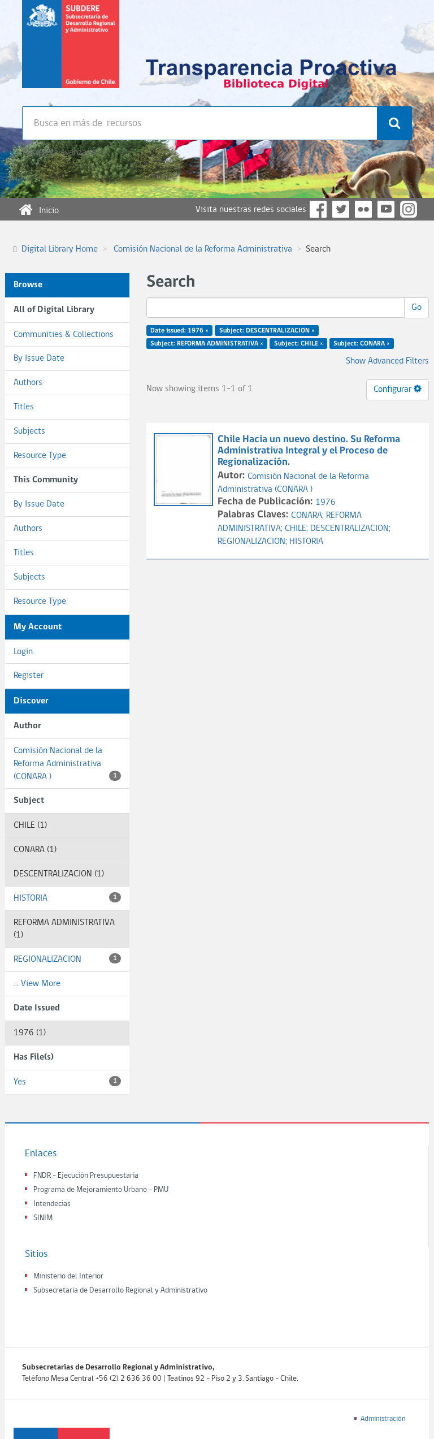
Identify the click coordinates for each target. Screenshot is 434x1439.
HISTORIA (67, 897)
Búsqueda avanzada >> (64, 152)
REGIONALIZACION (67, 958)
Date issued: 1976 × (179, 330)
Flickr (363, 209)
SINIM (43, 1218)
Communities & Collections (64, 334)
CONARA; (308, 515)
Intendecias (52, 1204)
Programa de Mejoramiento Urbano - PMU (100, 1190)
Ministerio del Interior (68, 1276)
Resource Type (40, 455)
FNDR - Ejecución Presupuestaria (85, 1176)
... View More (37, 983)
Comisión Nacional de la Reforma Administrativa (203, 249)
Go (416, 307)
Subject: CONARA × (361, 343)
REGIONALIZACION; (253, 541)
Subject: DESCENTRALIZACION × (267, 330)
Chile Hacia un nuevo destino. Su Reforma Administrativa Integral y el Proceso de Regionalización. (309, 451)
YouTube (385, 209)
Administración (383, 1419)
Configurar (398, 389)
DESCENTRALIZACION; (350, 528)
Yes (67, 1081)
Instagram (408, 209)
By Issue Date (39, 358)
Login (23, 651)
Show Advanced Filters (387, 361)
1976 (325, 502)
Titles (24, 407)
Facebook (318, 209)
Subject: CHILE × (298, 343)
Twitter (340, 209)
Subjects (29, 431)
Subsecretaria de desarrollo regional (70, 53)
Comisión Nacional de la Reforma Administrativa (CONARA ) (67, 763)
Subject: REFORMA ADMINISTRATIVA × (206, 343)
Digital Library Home (59, 249)
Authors (28, 382)
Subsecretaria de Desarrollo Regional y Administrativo (120, 1290)
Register (29, 675)
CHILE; (297, 528)
